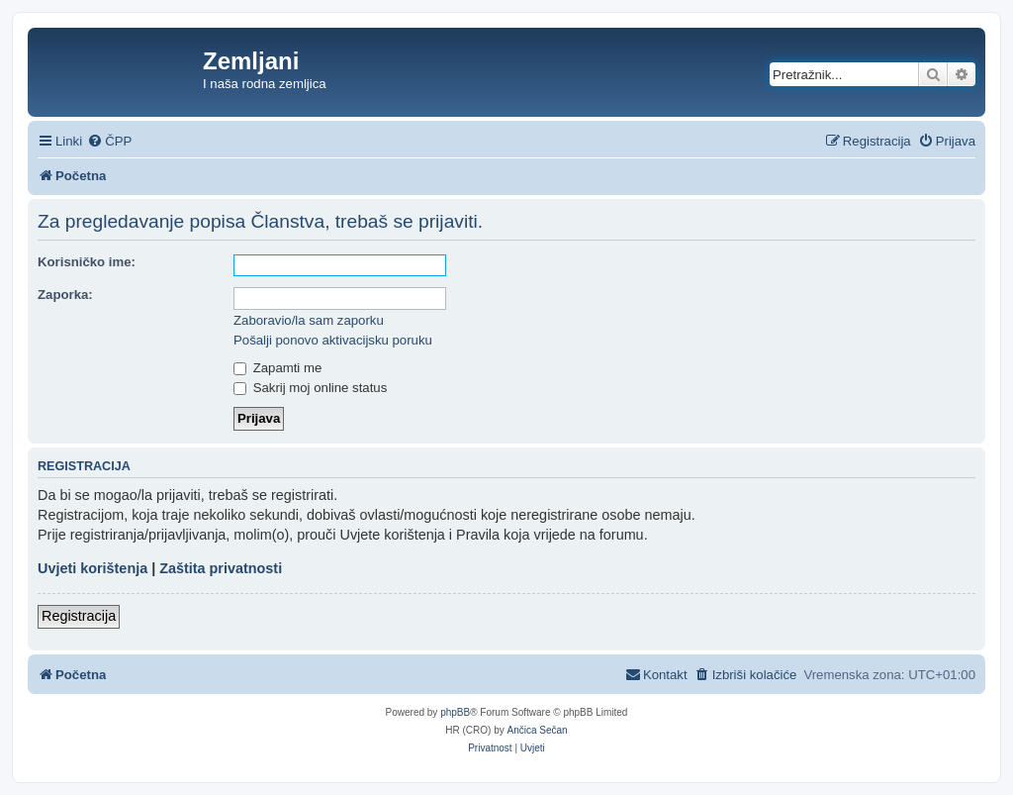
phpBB (455, 712)
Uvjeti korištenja (92, 568)
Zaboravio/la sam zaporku (308, 320)
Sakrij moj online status (310, 387)
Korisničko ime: (87, 261)
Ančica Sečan (537, 730)
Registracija (79, 616)
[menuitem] (109, 141)
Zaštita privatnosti (220, 568)
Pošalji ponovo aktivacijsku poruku (332, 340)
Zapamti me (277, 367)
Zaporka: (65, 294)
